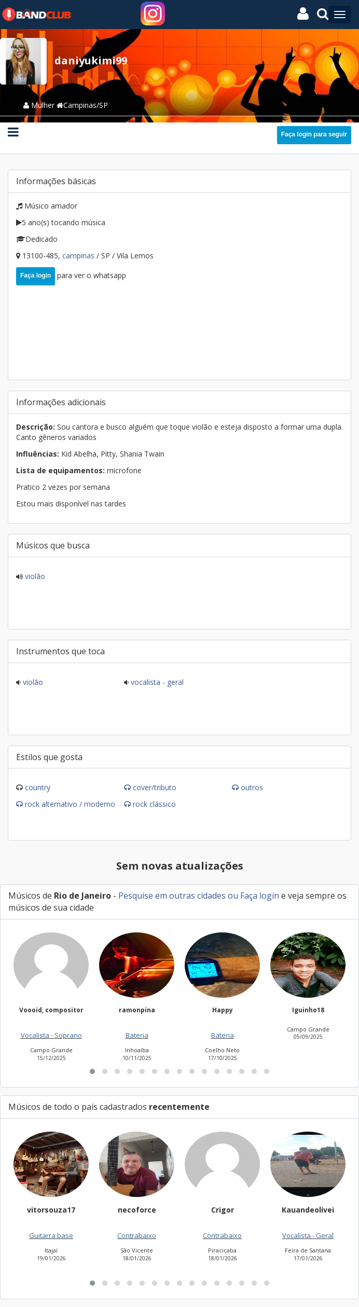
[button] (92, 1071)
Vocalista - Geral (156, 682)
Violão (34, 576)
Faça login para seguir (314, 134)
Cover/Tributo (154, 787)
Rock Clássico (154, 804)
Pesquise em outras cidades (172, 895)
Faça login (35, 275)
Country (37, 787)
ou (233, 895)
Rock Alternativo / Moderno (70, 804)
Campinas (79, 255)
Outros (252, 787)
